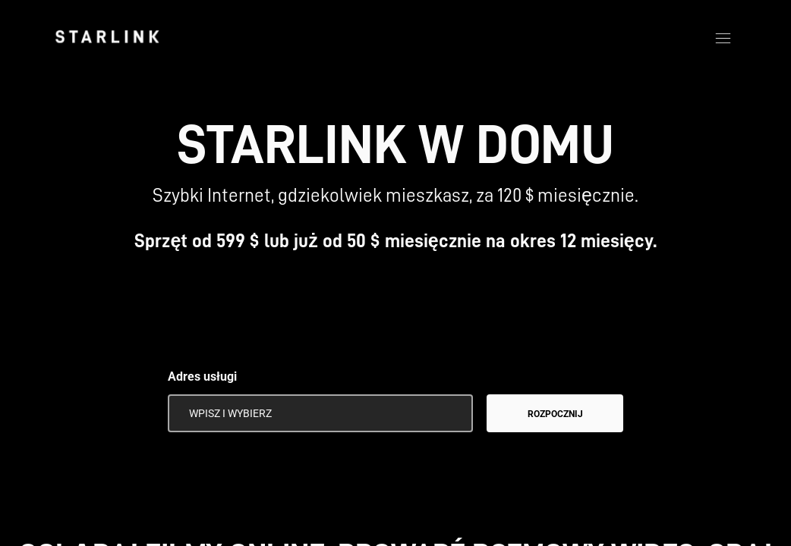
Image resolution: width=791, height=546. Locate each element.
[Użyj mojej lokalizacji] (451, 413)
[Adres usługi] (320, 413)
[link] (107, 36)
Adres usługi (202, 376)
